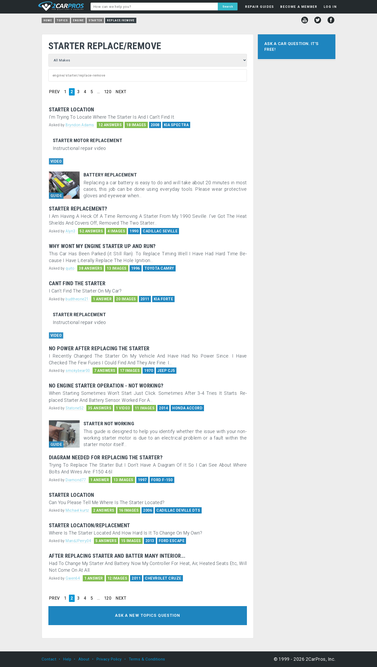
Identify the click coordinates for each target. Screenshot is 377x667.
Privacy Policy (109, 659)
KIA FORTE (163, 299)
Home (47, 20)
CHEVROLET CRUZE (163, 578)
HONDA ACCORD (187, 408)
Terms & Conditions (147, 659)
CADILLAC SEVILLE (160, 231)
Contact (49, 659)
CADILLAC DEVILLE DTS (178, 510)
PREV (54, 92)
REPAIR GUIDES (259, 7)
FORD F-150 (162, 480)
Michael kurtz (77, 510)
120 (108, 92)
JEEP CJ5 (166, 371)
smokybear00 (78, 371)
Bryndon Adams (80, 125)
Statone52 (75, 408)
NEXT (121, 92)
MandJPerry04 (78, 541)
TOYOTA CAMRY (159, 268)
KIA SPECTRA (176, 125)
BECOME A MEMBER (298, 7)
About (84, 659)
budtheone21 (77, 299)
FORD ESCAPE (172, 541)
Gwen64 (73, 578)
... (98, 92)
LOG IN (330, 7)
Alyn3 (70, 231)
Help (67, 659)
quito (70, 268)
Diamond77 (76, 480)
